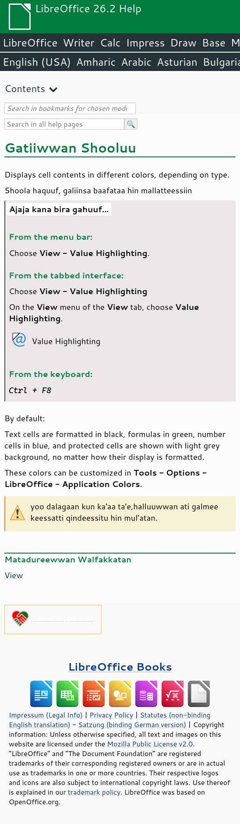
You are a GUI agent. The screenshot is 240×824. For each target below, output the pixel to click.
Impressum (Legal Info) (46, 715)
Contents (24, 88)
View (13, 575)
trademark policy (94, 792)
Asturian (177, 61)
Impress (145, 42)
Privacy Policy (111, 715)
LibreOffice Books (120, 666)
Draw (183, 42)
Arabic (136, 61)
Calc (110, 42)
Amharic (96, 61)
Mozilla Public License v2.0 (150, 744)
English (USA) (37, 61)
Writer (78, 42)
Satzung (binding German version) (132, 724)
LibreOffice (30, 42)
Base (214, 42)
